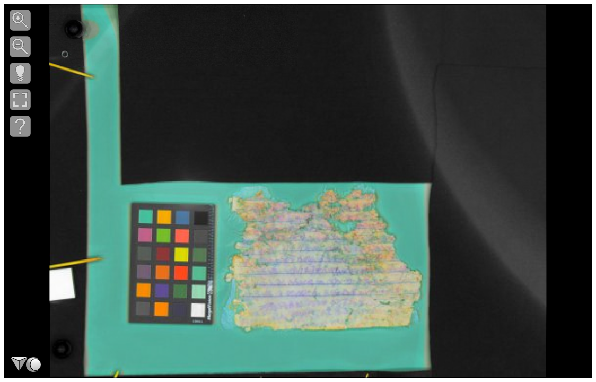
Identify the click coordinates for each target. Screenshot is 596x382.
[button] (20, 20)
